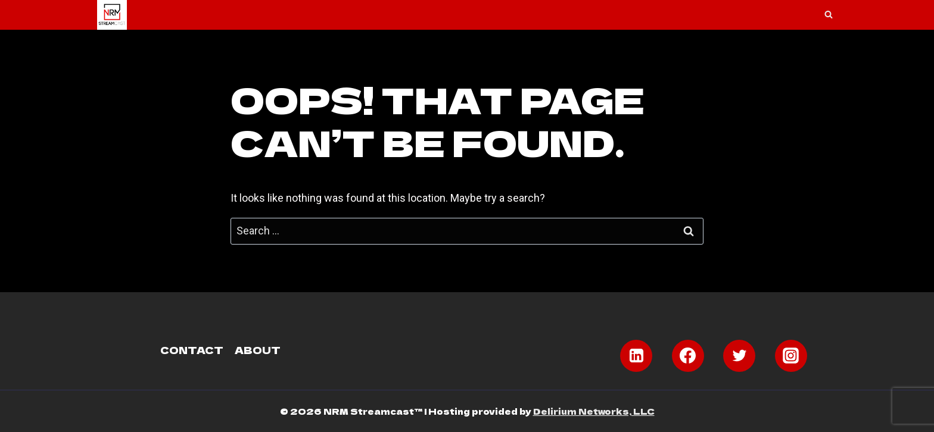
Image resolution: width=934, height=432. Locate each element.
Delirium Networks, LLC (594, 411)
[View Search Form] (828, 15)
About (258, 350)
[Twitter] (739, 356)
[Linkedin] (636, 356)
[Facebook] (688, 356)
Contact (191, 350)
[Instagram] (791, 356)
